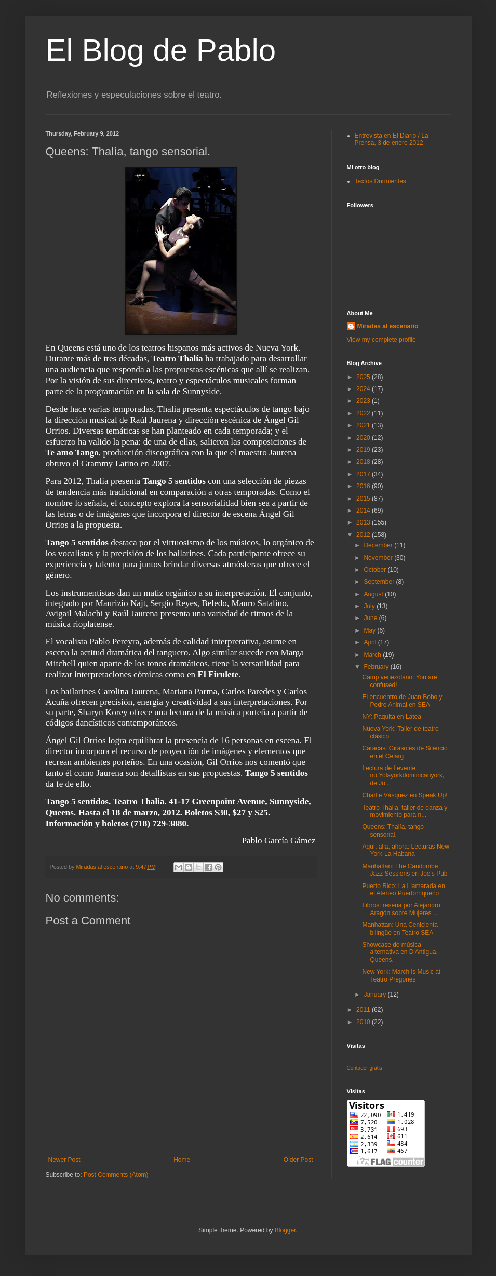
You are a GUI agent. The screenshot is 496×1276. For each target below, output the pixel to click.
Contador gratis (364, 1068)
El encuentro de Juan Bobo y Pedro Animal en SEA (402, 700)
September (380, 581)
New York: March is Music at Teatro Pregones (401, 975)
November (379, 557)
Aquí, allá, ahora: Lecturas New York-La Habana (405, 850)
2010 (364, 1022)
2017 (364, 474)
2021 (364, 425)
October (375, 569)
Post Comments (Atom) (116, 1174)
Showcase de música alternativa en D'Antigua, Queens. (399, 952)
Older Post (298, 1159)
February (377, 666)
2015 (364, 498)
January (375, 994)
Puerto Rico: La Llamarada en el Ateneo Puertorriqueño (403, 889)
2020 (364, 437)
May (370, 630)
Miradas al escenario (388, 326)
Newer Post (64, 1159)
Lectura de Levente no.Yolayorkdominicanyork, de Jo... (403, 775)
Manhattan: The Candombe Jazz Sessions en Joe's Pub (404, 870)
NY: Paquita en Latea (391, 716)
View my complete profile (381, 339)
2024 (364, 389)
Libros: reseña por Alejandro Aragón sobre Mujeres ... (401, 909)
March (373, 655)
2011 (364, 1009)
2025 (364, 377)
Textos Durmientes (380, 181)
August (374, 594)
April (371, 642)
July (370, 606)
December (379, 545)
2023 (364, 401)
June (371, 618)
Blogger (285, 1230)
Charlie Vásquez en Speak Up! (404, 795)
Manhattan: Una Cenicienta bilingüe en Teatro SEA (399, 928)
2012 (364, 535)
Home (181, 1159)
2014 (364, 510)
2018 (364, 461)
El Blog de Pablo (161, 50)
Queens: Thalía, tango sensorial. (393, 830)
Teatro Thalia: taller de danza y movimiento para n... (404, 811)
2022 (364, 413)
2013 (364, 522)
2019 (364, 449)
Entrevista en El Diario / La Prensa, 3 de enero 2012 (391, 139)
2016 (364, 486)
